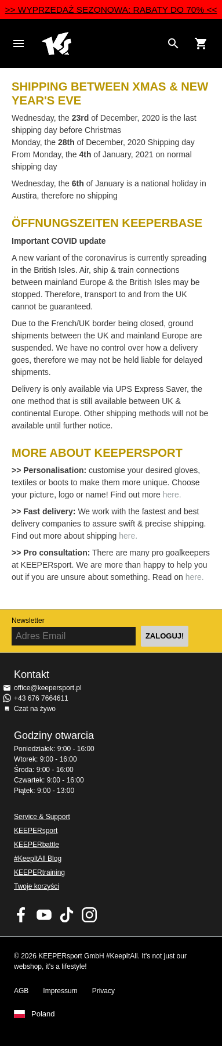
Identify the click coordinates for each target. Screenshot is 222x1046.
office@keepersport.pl (48, 688)
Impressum (60, 991)
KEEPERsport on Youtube (44, 914)
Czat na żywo (35, 709)
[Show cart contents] (201, 43)
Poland (42, 1014)
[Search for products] (173, 43)
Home (102, 43)
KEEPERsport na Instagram (89, 914)
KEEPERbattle (36, 845)
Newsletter (28, 620)
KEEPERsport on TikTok (66, 914)
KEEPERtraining (39, 872)
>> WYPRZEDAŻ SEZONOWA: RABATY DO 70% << (111, 10)
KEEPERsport (35, 831)
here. (172, 494)
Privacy (103, 991)
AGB (21, 991)
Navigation (18, 43)
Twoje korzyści (36, 886)
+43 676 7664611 (41, 698)
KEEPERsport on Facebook (21, 914)
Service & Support (42, 817)
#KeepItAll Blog (37, 858)
